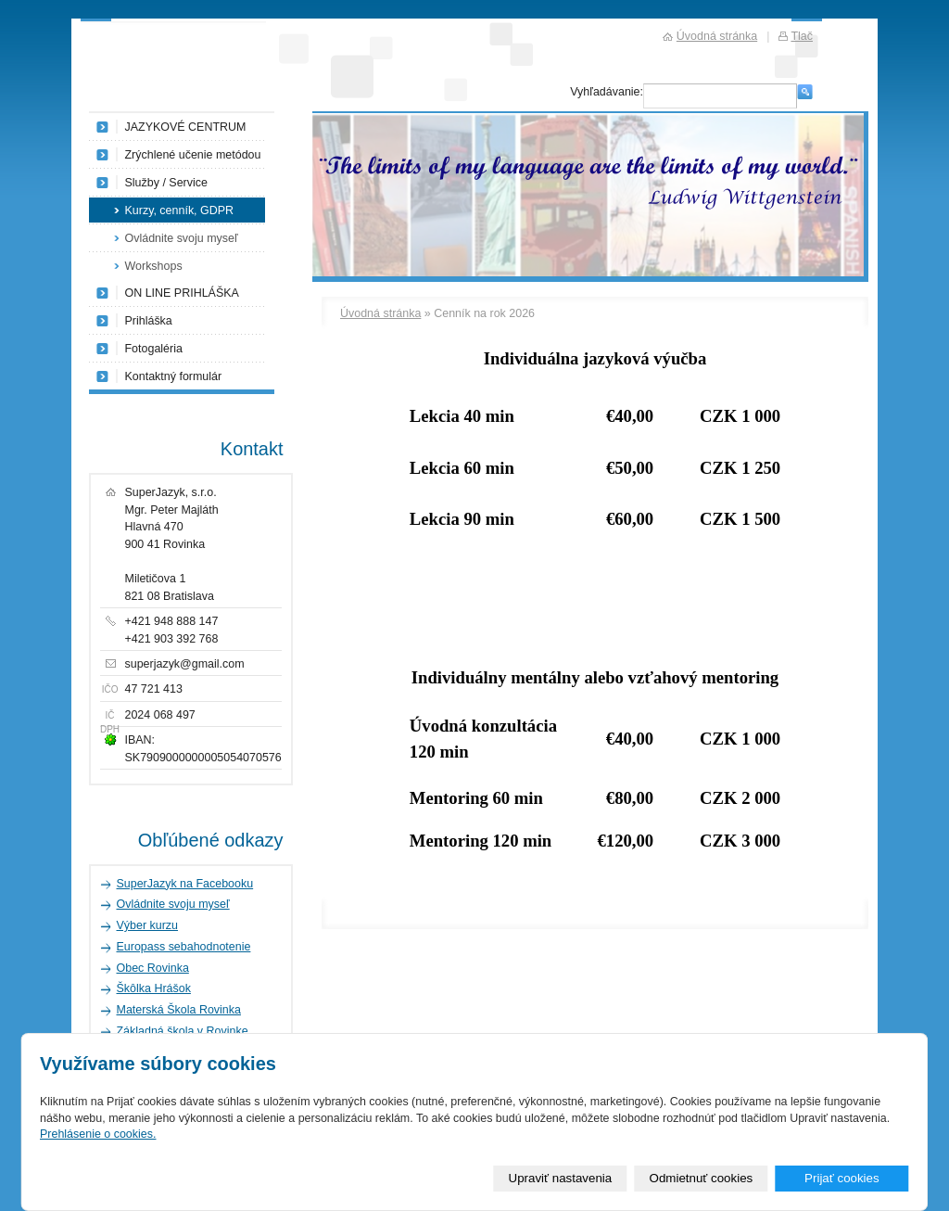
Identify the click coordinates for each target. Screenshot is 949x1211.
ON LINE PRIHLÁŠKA (182, 293)
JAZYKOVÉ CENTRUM (186, 127)
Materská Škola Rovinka (179, 1009)
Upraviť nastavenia (561, 1178)
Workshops (154, 266)
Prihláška (148, 320)
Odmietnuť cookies (701, 1178)
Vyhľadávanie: (606, 91)
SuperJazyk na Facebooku (185, 883)
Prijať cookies (841, 1178)
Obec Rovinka (153, 968)
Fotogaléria (154, 348)
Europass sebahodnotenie (184, 946)
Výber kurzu (148, 925)
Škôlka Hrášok (154, 988)
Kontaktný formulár (173, 376)
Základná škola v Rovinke (182, 1031)
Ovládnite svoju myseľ (181, 238)
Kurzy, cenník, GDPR (179, 210)
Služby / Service (166, 182)
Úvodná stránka (380, 313)
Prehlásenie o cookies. (98, 1134)
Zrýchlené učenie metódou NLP (193, 158)
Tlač (802, 36)
